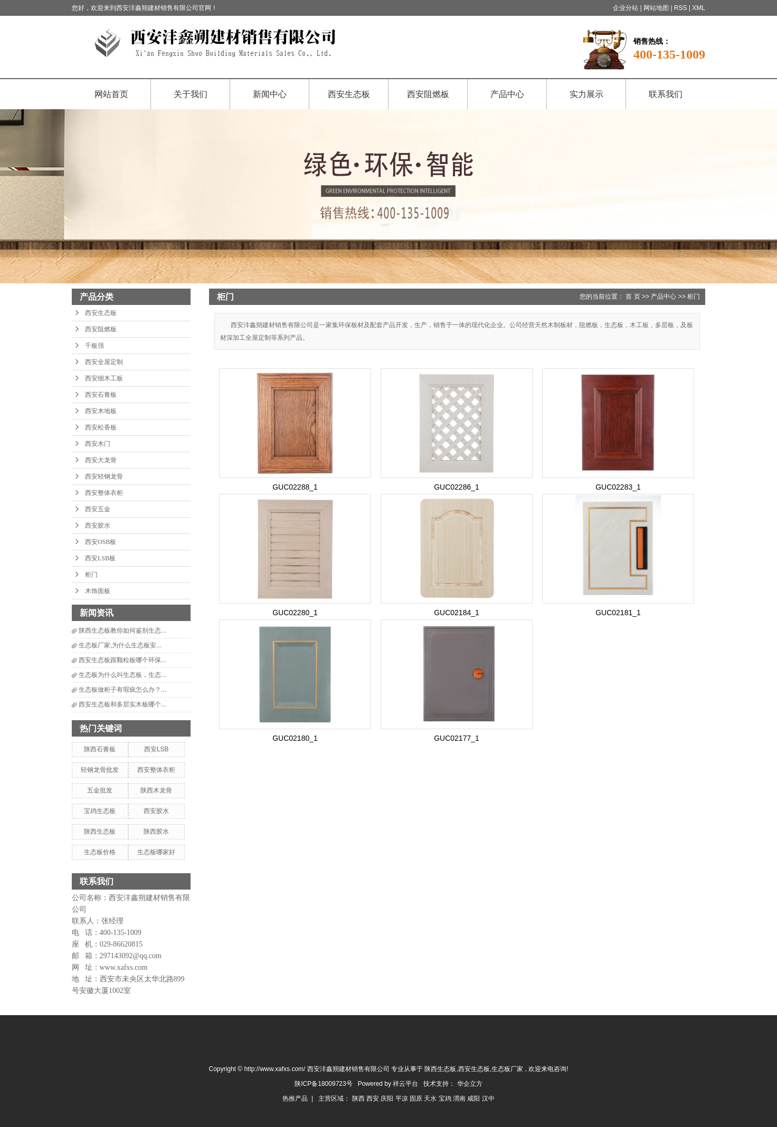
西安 (373, 1098)
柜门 (91, 574)
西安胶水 (97, 525)
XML (698, 8)
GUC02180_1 (295, 738)
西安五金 (97, 509)
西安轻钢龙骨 (104, 476)
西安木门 (97, 443)
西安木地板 (101, 411)
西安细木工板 (104, 378)
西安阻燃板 (428, 94)
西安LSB (156, 749)
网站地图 (656, 8)
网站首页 (111, 94)
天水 (431, 1098)
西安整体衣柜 (104, 492)
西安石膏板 (101, 394)
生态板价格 (100, 852)
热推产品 (295, 1098)
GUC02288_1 (295, 487)
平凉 (402, 1098)
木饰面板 (97, 591)
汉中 (488, 1098)
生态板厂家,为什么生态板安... (120, 645)
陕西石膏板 (100, 749)
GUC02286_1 (456, 487)
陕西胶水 (156, 831)
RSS (680, 8)
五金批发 (99, 790)
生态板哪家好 (156, 852)
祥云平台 (405, 1083)
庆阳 (388, 1098)
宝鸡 (446, 1098)
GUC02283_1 (618, 487)
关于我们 (190, 94)
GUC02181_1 (618, 612)
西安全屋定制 (104, 362)
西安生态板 (349, 94)
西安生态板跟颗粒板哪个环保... (122, 660)
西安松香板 (101, 427)
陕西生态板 (100, 831)
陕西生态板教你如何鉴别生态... (122, 630)
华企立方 (469, 1083)
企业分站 (625, 8)
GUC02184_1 (456, 612)
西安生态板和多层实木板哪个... (122, 704)
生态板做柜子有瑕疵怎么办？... (122, 689)
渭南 (460, 1098)
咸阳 (474, 1098)
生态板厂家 (507, 1069)
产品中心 (507, 94)
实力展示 (586, 94)
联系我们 (666, 94)
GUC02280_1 (295, 612)
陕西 (359, 1098)
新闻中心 (270, 94)
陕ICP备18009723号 (323, 1083)
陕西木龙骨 (156, 790)
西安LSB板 (100, 558)
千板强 (94, 345)
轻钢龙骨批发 (100, 769)
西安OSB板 (100, 542)
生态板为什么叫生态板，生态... (122, 675)
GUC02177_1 (456, 738)
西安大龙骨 (101, 460)
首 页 (633, 296)
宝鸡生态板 (100, 811)
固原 (417, 1098)
